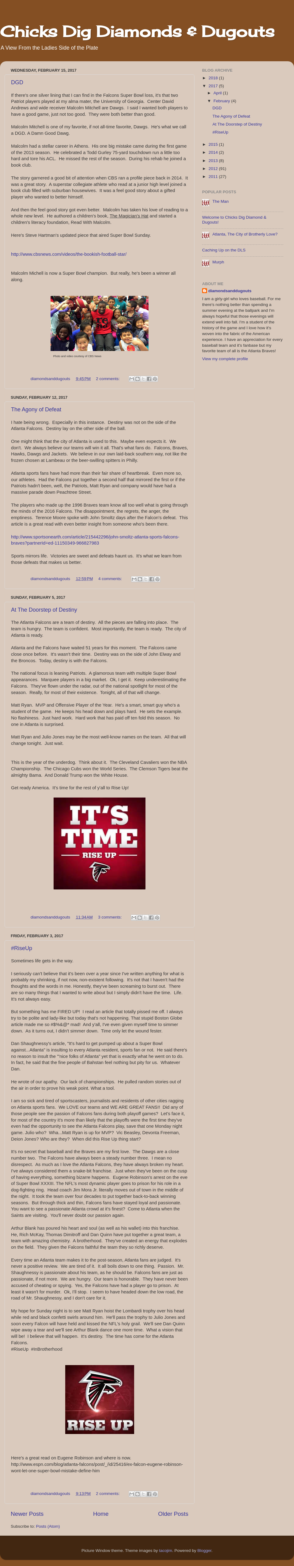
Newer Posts (27, 1514)
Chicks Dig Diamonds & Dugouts (137, 31)
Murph (218, 262)
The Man (220, 201)
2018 (214, 78)
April (218, 93)
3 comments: (110, 917)
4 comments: (110, 578)
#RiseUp (21, 948)
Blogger (205, 1550)
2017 (214, 86)
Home (100, 1514)
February (222, 101)
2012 (214, 168)
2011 (214, 176)
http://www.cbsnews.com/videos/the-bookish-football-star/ (68, 254)
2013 (214, 160)
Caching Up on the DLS (224, 250)
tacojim (165, 1550)
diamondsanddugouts (229, 291)
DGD (17, 82)
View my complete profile (225, 359)
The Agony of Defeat (36, 409)
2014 (214, 152)
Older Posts (173, 1514)
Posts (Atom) (48, 1526)
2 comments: (108, 378)
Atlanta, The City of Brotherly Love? (244, 234)
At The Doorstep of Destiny (44, 610)
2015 (214, 144)
